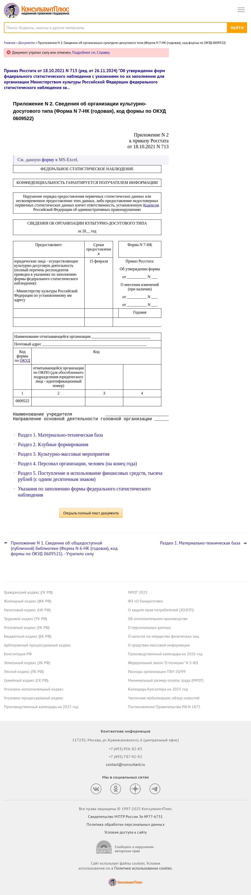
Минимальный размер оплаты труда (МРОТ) (165, 680)
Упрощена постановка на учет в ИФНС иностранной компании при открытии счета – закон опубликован (209, 103)
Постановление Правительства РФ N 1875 (164, 706)
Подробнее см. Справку (91, 52)
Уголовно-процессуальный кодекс (33, 697)
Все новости (188, 167)
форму (48, 159)
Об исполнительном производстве (158, 618)
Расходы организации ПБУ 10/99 (157, 671)
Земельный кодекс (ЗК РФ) (27, 662)
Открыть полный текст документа (91, 512)
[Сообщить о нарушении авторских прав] (125, 847)
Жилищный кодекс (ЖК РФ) (27, 601)
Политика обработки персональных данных (125, 824)
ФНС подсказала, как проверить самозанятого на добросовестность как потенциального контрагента (210, 151)
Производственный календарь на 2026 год (165, 653)
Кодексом (151, 205)
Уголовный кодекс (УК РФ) (27, 627)
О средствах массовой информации (159, 645)
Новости (196, 54)
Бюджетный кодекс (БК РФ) (27, 636)
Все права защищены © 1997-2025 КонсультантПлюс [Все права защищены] (125, 808)
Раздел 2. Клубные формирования (53, 444)
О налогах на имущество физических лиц (163, 636)
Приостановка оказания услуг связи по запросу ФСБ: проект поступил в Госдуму (210, 76)
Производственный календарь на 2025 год (41, 706)
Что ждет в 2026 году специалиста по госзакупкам (209, 127)
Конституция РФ (18, 653)
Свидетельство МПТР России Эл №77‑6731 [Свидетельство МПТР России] (125, 816)
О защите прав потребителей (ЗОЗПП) (161, 609)
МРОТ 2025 (138, 592)
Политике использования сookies (143, 868)
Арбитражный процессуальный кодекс (37, 645)
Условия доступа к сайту (125, 832)
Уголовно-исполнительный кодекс (33, 689)
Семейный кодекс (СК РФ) (26, 680)
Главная (9, 43)
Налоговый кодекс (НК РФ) (27, 609)
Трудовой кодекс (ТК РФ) (25, 618)
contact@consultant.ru (125, 764)
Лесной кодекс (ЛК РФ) (24, 671)
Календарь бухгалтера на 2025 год (158, 689)
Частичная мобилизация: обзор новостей (164, 697)
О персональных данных (149, 627)
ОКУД (25, 360)
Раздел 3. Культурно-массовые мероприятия (63, 454)
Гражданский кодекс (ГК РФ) (28, 592)
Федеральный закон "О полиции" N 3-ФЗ (163, 662)
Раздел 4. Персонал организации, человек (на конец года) (77, 463)
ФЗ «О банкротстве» (145, 601)
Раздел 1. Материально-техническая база (60, 435)
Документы (26, 43)
